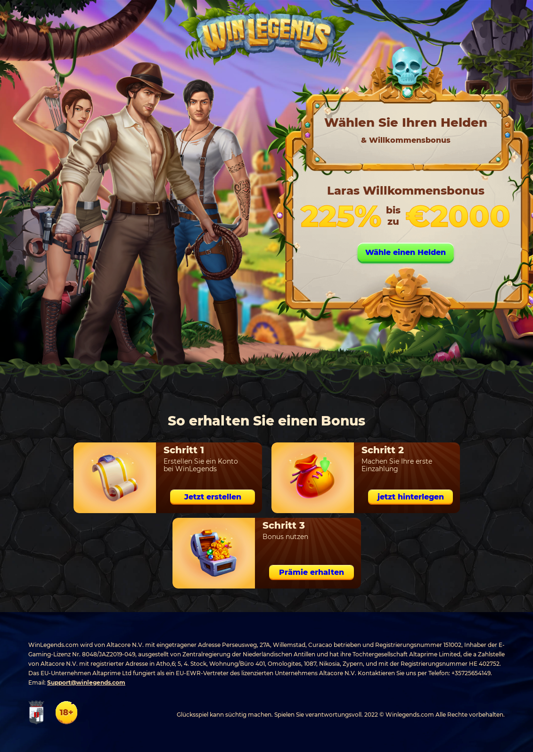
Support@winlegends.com (86, 682)
